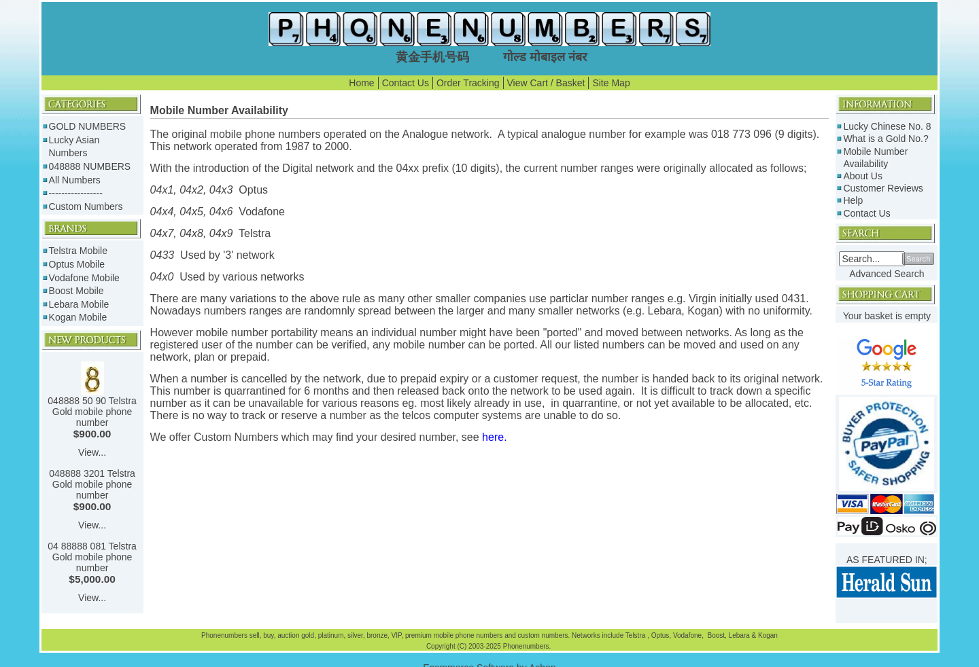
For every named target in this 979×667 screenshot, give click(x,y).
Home (361, 82)
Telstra (636, 635)
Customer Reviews (883, 188)
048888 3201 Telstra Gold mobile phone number (92, 484)
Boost (716, 635)
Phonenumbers (224, 635)
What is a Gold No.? (885, 138)
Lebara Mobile (79, 304)
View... (92, 452)
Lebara (738, 635)
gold (307, 635)
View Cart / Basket (546, 82)
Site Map (611, 82)
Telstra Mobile (78, 250)
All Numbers (75, 180)
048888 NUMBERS (90, 166)
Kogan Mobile (78, 317)
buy (268, 635)
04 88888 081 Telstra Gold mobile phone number (92, 557)
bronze (377, 635)
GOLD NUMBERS (87, 126)
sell (255, 635)
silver (355, 635)
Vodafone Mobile (84, 277)
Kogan (767, 635)
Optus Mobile (77, 264)
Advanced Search (887, 273)
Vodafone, (689, 635)
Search (918, 259)
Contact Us (405, 82)
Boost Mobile (76, 290)
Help (853, 200)
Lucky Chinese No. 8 (887, 126)
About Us (862, 175)
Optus (660, 635)
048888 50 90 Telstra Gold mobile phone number (92, 411)
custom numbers (542, 635)
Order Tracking (468, 82)
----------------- (76, 192)
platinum (331, 635)
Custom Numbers (86, 206)
